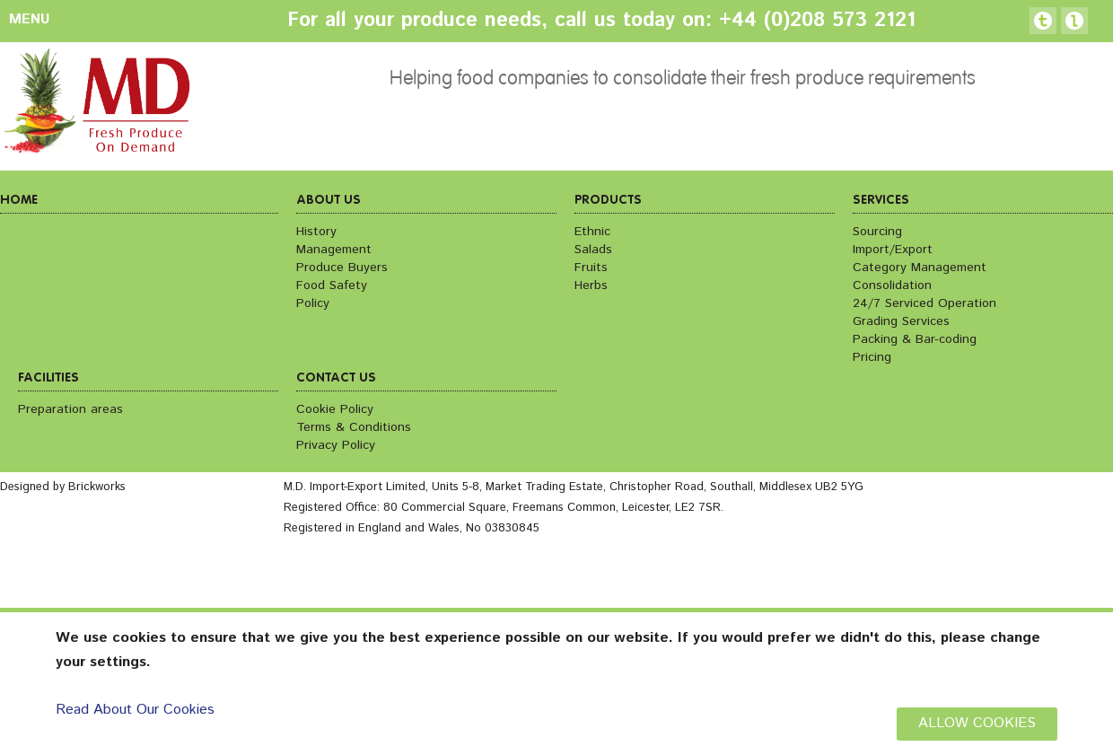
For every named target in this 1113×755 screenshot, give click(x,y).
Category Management (919, 268)
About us (328, 200)
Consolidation (892, 285)
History (316, 232)
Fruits (591, 268)
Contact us (336, 378)
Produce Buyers (342, 268)
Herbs (591, 285)
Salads (593, 250)
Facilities (48, 378)
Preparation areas (70, 409)
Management (334, 250)
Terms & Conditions (353, 427)
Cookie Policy (334, 409)
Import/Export (893, 250)
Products (608, 200)
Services (881, 200)
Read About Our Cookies (135, 709)
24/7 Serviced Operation (924, 303)
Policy (312, 303)
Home (19, 200)
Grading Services (901, 321)
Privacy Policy (335, 445)
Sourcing (877, 232)
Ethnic (592, 232)
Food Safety (331, 285)
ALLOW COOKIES (977, 723)
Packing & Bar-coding (915, 339)
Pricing (872, 357)
